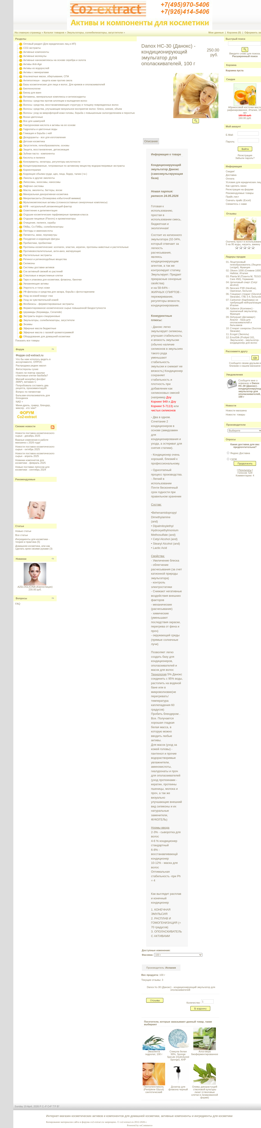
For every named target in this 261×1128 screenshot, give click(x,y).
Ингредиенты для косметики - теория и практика (32, 540)
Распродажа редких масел (31, 365)
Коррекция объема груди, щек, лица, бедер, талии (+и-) (55, 173)
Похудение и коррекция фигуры (41, 239)
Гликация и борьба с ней (37, 133)
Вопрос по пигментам (28, 391)
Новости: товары (235, 414)
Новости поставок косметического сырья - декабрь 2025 (34, 434)
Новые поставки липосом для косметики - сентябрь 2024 (32, 468)
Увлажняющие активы (36, 283)
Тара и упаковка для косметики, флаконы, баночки (52, 279)
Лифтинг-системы (33, 186)
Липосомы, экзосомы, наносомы (41, 182)
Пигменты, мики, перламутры (40, 234)
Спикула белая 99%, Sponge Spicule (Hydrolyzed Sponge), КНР (178, 1055)
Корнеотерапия (32, 169)
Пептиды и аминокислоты (38, 230)
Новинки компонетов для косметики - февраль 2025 (30, 461)
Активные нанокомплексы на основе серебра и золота (54, 60)
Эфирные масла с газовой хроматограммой (48, 332)
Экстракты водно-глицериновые (41, 316)
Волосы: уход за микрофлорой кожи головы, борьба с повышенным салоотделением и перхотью (79, 113)
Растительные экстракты (37, 255)
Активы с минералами (36, 72)
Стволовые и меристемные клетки (43, 275)
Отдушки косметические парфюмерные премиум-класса (55, 214)
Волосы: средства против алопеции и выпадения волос (55, 100)
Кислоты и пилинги (34, 157)
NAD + (19, 401)
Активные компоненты (36, 52)
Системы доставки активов (38, 267)
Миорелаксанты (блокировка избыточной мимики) (52, 198)
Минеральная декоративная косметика (45, 194)
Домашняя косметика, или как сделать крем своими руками (32, 547)
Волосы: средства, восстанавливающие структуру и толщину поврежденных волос (71, 104)
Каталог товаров (54, 32)
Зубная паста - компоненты (39, 153)
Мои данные (216, 32)
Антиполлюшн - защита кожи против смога (47, 80)
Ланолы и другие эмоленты (39, 178)
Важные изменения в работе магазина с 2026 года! (32, 441)
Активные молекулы (34, 56)
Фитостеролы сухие (27, 369)
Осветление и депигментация (40, 210)
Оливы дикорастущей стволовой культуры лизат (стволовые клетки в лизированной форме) (205, 1092)
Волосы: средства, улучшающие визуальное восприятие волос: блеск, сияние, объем (72, 108)
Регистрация (245, 155)
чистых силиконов (164, 410)
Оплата (230, 178)
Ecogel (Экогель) (239, 334)
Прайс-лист (232, 196)
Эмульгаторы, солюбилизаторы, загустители (95, 32)
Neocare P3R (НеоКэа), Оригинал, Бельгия (243, 289)
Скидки (230, 79)
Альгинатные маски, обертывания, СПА (46, 76)
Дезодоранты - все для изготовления (44, 137)
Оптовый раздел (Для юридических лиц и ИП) (49, 43)
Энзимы (27, 324)
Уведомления (234, 374)
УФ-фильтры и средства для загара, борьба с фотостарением (59, 291)
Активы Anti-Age (32, 64)
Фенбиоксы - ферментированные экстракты (48, 304)
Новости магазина (236, 410)
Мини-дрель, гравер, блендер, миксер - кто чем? (33, 406)
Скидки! (230, 171)
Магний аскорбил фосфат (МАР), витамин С (31, 380)
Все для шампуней (34, 121)
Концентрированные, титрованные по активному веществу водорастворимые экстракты (74, 165)
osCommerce (145, 1125)
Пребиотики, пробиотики (37, 243)
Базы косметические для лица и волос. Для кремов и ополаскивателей (64, 84)
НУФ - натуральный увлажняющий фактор (47, 206)
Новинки (21, 558)
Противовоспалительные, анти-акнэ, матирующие (52, 251)
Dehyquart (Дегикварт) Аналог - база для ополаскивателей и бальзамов (242, 321)
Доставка (231, 175)
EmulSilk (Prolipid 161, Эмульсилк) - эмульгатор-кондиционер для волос (244, 340)
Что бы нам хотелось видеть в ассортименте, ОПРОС (33, 360)
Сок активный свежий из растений (43, 271)
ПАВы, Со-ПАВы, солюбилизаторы (43, 226)
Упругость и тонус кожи (36, 287)
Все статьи (21, 535)
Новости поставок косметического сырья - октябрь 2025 (34, 448)
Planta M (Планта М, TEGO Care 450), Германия (245, 277)
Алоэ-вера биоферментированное (204, 1053)
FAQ (17, 603)
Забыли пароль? (244, 158)
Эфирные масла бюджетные (39, 328)
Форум (20, 349)
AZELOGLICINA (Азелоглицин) (35, 586)
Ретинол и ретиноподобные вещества (45, 259)
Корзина (231, 65)
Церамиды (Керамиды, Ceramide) (42, 312)
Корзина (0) (234, 32)
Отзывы (231, 213)
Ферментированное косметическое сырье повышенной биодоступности (64, 308)
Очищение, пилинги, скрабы (39, 222)
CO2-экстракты (32, 48)
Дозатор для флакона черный (178, 1088)
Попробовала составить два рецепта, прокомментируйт (32, 386)
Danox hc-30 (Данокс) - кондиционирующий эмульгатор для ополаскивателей (181, 988)
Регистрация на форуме (240, 189)
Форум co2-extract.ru (30, 355)
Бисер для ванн (32, 92)
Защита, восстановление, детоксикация (46, 149)
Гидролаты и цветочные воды (40, 129)
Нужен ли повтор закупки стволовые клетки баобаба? (32, 374)
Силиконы (29, 263)
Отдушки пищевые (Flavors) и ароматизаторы (49, 218)
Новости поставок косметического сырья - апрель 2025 (34, 454)
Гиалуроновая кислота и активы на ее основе (49, 125)
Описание (151, 141)
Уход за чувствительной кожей (40, 299)
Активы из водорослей (36, 68)
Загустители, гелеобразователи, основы (46, 145)
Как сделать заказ (236, 185)
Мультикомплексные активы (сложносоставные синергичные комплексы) (65, 202)
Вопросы (21, 598)
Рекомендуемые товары (240, 193)
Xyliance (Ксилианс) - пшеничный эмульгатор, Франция (244, 311)
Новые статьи (23, 531)
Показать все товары (27, 340)
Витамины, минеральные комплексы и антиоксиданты (54, 96)
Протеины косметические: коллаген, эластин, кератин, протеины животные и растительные (76, 247)
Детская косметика (34, 141)
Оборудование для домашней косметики (46, 336)
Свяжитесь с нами (236, 204)
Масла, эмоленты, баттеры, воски (42, 190)
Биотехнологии (31, 88)
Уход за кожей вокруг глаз (38, 295)
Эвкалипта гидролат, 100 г (153, 1053)
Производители (236, 424)
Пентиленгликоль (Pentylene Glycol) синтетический (154, 1089)
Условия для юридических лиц (243, 182)
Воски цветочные (33, 117)
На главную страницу (28, 32)
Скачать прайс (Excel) (238, 200)
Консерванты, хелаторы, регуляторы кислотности (51, 161)
